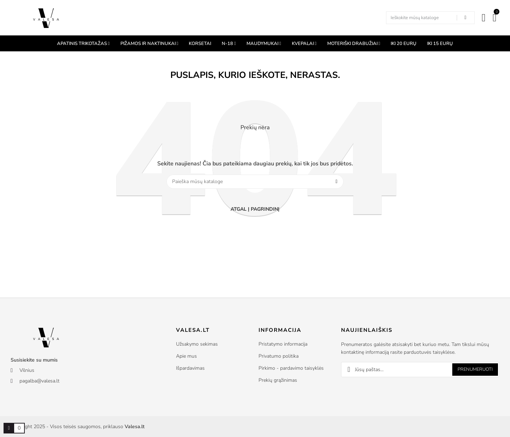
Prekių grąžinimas (278, 380)
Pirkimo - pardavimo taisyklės (291, 368)
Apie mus (186, 356)
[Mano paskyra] (484, 17)
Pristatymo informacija (283, 344)
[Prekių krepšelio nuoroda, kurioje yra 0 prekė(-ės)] (9, 428)
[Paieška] (255, 182)
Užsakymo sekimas (197, 344)
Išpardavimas (190, 368)
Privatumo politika (279, 356)
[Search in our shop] (465, 18)
